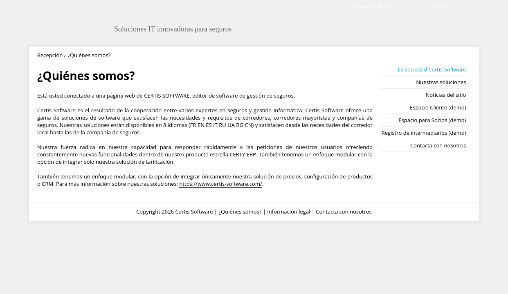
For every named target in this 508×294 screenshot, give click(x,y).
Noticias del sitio (445, 94)
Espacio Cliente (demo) (438, 107)
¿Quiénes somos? (239, 211)
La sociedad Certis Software (432, 69)
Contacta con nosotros (438, 145)
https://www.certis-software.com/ (220, 183)
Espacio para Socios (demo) (432, 120)
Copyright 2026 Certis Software (174, 211)
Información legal (288, 211)
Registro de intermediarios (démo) (424, 132)
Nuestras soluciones (441, 82)
